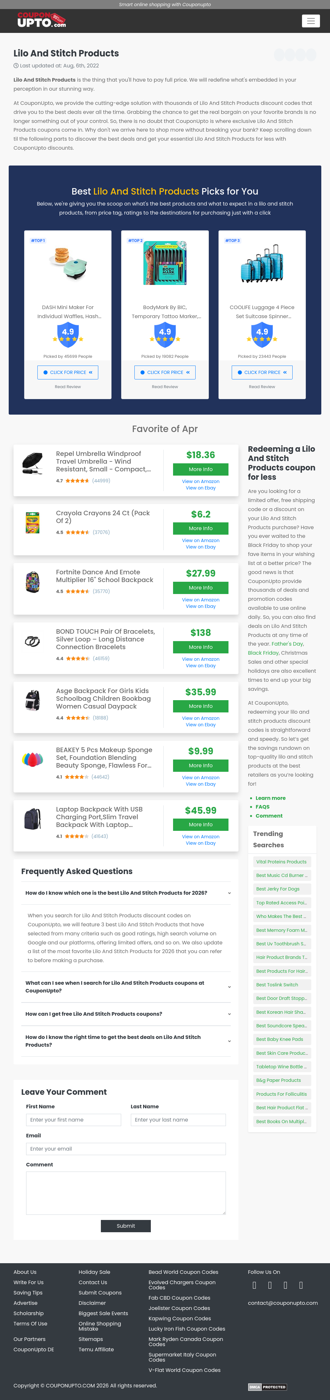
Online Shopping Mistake (100, 1326)
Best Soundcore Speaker (284, 1025)
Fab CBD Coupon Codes (179, 1298)
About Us (25, 1272)
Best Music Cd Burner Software (291, 875)
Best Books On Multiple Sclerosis (292, 1121)
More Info (201, 469)
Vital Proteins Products (282, 862)
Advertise (26, 1303)
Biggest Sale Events (103, 1313)
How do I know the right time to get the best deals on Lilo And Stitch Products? (113, 1041)
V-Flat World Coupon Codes (184, 1370)
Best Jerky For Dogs (278, 889)
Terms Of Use (30, 1323)
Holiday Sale (94, 1272)
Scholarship (29, 1313)
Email (33, 1135)
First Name (40, 1106)
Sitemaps (91, 1339)
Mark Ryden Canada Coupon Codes (186, 1341)
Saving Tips (28, 1292)
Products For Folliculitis (282, 1094)
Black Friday (263, 653)
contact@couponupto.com (283, 1303)
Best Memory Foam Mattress (288, 930)
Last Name (145, 1106)
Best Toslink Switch (277, 985)
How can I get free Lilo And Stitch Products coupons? (93, 1014)
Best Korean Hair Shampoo (287, 1012)
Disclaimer (92, 1303)
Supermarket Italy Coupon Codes (182, 1357)
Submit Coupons (100, 1292)
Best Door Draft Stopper (283, 998)
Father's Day (287, 644)
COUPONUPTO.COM (70, 1385)
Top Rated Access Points (284, 903)
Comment (39, 1164)
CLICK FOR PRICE (68, 372)
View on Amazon (200, 481)
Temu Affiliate (96, 1349)
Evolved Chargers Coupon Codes (182, 1285)
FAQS (263, 807)
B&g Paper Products (279, 1080)
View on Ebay (201, 488)
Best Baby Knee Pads (280, 1039)
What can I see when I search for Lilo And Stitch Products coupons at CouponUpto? (114, 986)
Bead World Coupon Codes (183, 1272)
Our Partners (29, 1339)
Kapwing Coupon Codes (180, 1318)
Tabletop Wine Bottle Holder (288, 1066)
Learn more (271, 798)
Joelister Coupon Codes (179, 1308)
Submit (126, 1226)
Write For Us (29, 1282)
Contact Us (93, 1282)
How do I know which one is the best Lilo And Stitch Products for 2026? (116, 893)
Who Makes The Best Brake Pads (292, 916)
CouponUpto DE (34, 1349)
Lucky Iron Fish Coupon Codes (187, 1329)
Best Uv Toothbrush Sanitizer (288, 944)
